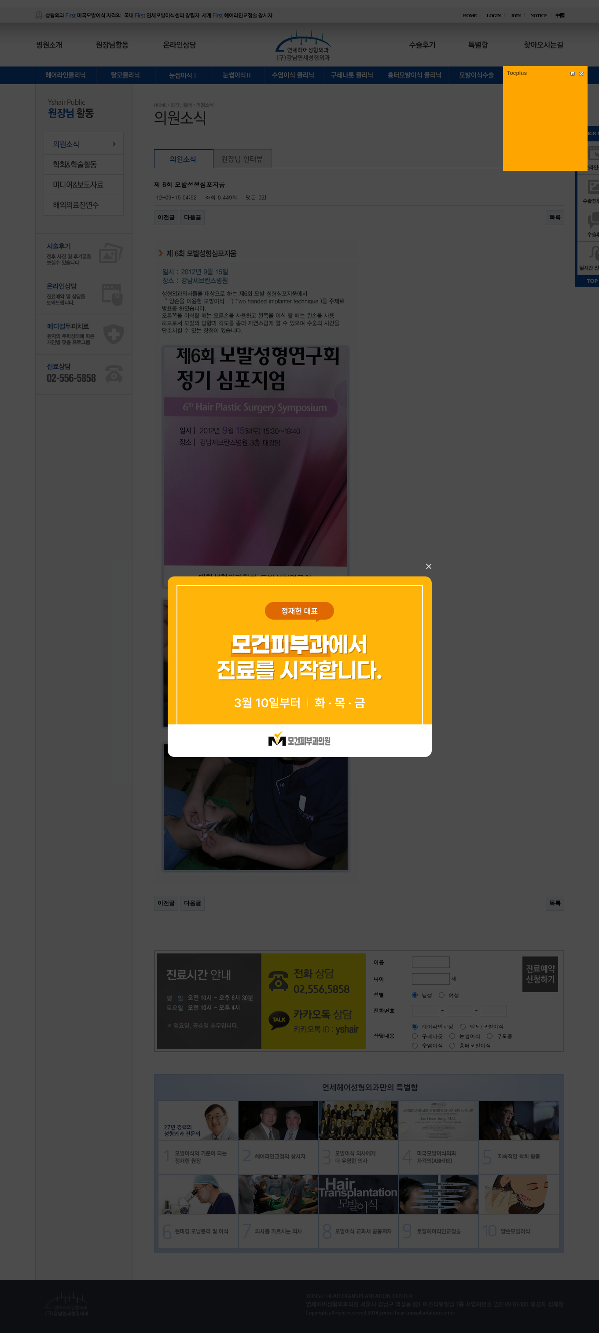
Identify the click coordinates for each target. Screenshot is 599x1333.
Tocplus (517, 73)
